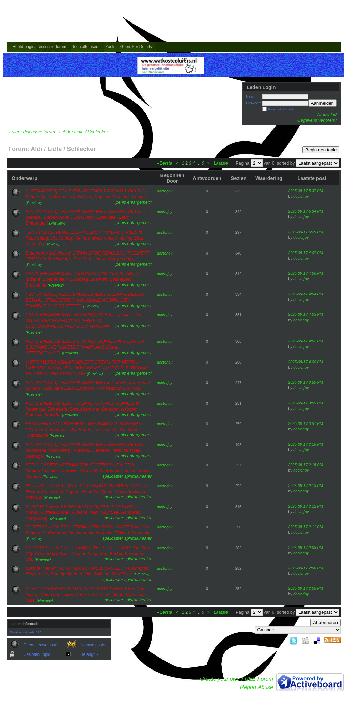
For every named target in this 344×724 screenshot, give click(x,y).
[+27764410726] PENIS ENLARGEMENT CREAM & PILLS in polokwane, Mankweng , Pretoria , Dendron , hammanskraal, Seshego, (85, 450)
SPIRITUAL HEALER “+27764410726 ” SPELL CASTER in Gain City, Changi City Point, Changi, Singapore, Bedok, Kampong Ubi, (88, 553)
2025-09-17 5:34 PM (305, 211)
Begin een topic (321, 149)
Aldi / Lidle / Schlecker (85, 131)
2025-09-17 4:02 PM (305, 341)
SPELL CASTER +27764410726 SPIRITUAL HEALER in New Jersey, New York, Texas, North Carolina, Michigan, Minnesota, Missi (86, 594)
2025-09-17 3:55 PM (305, 403)
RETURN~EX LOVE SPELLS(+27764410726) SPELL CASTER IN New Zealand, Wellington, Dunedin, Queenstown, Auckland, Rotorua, (87, 491)
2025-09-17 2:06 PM (305, 568)
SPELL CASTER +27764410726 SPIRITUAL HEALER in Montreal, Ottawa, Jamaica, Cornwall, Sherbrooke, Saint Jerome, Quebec (88, 470)
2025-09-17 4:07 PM (305, 253)
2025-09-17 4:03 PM (305, 314)
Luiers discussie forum (32, 131)
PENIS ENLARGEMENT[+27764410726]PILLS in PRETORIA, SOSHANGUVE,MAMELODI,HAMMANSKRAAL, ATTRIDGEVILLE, (86, 347)
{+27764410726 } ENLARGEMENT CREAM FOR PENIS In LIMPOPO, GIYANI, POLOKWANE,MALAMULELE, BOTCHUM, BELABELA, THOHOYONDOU (87, 367)
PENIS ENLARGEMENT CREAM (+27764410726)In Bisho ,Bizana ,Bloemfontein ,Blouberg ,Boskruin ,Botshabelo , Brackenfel (82, 279)
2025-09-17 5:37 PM (305, 191)
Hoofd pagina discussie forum (39, 46)
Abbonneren (325, 622)
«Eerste (165, 163)
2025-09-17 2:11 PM (305, 527)
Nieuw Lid (327, 114)
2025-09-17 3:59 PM (305, 382)
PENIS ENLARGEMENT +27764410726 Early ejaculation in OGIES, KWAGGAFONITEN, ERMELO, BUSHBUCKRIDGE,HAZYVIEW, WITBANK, (83, 320)
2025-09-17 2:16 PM (305, 444)
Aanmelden (322, 103)
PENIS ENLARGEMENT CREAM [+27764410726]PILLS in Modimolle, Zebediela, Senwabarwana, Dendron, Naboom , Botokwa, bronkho (83, 409)
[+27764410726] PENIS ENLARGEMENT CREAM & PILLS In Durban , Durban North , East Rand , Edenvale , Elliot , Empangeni (85, 217)
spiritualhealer (138, 476)
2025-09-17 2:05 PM (305, 588)
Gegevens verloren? (317, 120)
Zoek (109, 46)
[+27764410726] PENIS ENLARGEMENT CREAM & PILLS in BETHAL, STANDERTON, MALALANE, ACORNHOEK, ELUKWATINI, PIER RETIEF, (85, 300)
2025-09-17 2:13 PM (305, 485)
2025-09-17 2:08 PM (305, 547)
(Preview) (34, 203)
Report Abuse (256, 687)
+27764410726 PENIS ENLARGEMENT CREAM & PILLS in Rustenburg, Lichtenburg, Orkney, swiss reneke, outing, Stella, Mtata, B (86, 238)
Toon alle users (85, 46)
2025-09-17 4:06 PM (305, 273)
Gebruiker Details (136, 46)
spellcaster (112, 476)
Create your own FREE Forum (236, 679)
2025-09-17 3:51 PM (305, 423)
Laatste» (223, 163)
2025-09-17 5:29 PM (305, 232)
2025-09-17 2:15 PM (305, 465)
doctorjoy (164, 191)
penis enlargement (133, 202)
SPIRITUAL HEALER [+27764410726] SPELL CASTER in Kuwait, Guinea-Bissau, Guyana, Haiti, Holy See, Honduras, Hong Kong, (83, 512)
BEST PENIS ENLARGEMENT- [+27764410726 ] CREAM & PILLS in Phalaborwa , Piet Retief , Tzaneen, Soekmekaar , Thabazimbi (84, 429)
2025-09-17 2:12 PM (305, 506)
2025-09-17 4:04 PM (305, 294)
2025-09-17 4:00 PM (305, 362)
